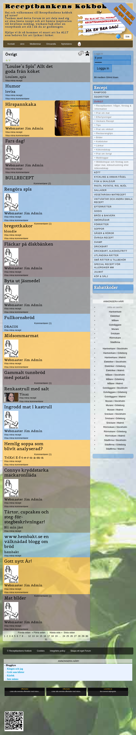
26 (71, 636)
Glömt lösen (112, 77)
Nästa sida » (56, 632)
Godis (98, 211)
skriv (22, 44)
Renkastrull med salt (26, 388)
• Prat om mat (102, 113)
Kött (97, 172)
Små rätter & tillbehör (110, 260)
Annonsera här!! (68, 661)
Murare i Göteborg (115, 405)
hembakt (11, 552)
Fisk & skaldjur (104, 181)
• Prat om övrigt (103, 154)
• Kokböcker (101, 141)
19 (56, 636)
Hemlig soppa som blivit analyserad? (23, 446)
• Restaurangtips (103, 133)
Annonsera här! (113, 301)
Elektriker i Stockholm (115, 361)
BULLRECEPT (19, 177)
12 (29, 636)
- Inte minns (11, 679)
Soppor (99, 229)
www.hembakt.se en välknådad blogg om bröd (26, 541)
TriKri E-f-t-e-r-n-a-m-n (24, 457)
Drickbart (101, 246)
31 (46, 639)
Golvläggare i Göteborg (115, 392)
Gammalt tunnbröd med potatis (24, 375)
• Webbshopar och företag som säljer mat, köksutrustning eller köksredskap (111, 165)
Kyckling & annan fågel (110, 177)
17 (48, 636)
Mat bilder (15, 598)
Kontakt (11, 44)
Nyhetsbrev (66, 44)
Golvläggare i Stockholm (115, 388)
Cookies (41, 651)
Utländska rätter (106, 255)
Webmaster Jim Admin (24, 128)
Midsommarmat (21, 335)
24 (64, 636)
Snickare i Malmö (115, 422)
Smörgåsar (102, 220)
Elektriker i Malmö (115, 370)
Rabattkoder (106, 287)
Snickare (115, 333)
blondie (10, 231)
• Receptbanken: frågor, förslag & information (112, 107)
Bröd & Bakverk (104, 215)
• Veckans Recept (104, 121)
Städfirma (115, 342)
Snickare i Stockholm (115, 414)
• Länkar (99, 145)
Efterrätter (102, 206)
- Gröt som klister (14, 672)
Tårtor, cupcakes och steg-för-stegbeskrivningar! (26, 516)
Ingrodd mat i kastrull (28, 406)
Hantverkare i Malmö (115, 357)
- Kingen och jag (13, 669)
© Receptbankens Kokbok (19, 651)
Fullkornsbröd (19, 317)
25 (67, 636)
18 (52, 636)
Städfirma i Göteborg (115, 444)
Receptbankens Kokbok (56, 6)
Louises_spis (15, 77)
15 (41, 636)
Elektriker (115, 316)
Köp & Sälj (101, 276)
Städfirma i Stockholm (115, 440)
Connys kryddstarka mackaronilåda (26, 473)
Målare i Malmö (115, 383)
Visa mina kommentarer (17, 98)
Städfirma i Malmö (115, 448)
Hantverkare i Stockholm (115, 348)
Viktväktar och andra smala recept (113, 201)
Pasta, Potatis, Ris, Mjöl (110, 186)
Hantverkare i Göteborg (115, 353)
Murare (115, 329)
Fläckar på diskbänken (28, 244)
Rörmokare (115, 337)
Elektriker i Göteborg (115, 366)
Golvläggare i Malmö (115, 396)
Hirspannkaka (20, 104)
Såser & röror (104, 233)
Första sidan (24, 632)
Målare (115, 320)
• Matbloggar (101, 158)
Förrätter (101, 224)
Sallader (100, 190)
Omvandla (51, 44)
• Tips (97, 125)
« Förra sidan (38, 632)
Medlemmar (35, 44)
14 (37, 636)
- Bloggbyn (10, 665)
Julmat (98, 272)
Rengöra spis (18, 189)
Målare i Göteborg (115, 379)
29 (83, 636)
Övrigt (98, 101)
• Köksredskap (102, 149)
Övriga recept (104, 237)
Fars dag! (15, 141)
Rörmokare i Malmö (115, 435)
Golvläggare (115, 324)
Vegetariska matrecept (110, 194)
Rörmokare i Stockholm (115, 427)
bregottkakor (18, 225)
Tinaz (24, 394)
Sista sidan (69, 632)
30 (86, 636)
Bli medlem (99, 77)
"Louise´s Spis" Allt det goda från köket (29, 69)
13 (33, 636)
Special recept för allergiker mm (107, 266)
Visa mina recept (13, 80)
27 (75, 636)
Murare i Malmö (115, 409)
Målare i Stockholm (115, 374)
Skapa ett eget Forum (80, 651)
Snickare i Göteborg (115, 418)
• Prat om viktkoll (103, 129)
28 (79, 636)
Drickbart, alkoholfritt (110, 251)
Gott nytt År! (18, 561)
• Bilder (98, 137)
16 (44, 636)
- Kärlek (9, 675)
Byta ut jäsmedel (22, 280)
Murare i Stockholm (115, 401)
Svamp (98, 242)
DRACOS (11, 327)
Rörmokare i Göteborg (115, 431)
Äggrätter (101, 97)
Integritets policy (57, 651)
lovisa (10, 91)
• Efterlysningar (103, 117)
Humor (12, 86)
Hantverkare (115, 311)
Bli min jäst (13, 527)
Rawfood (100, 92)
